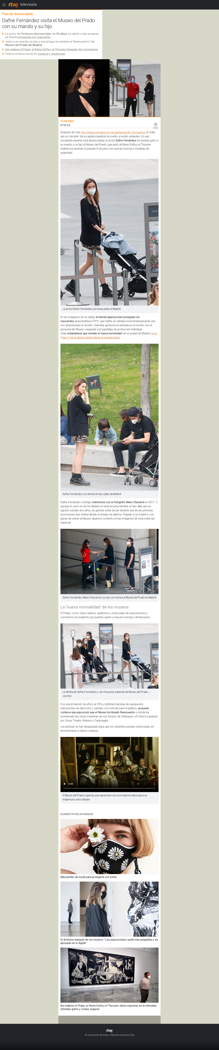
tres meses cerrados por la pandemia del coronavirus (113, 132)
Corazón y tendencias (51, 53)
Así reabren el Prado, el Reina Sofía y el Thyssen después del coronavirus (51, 49)
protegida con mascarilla (34, 37)
